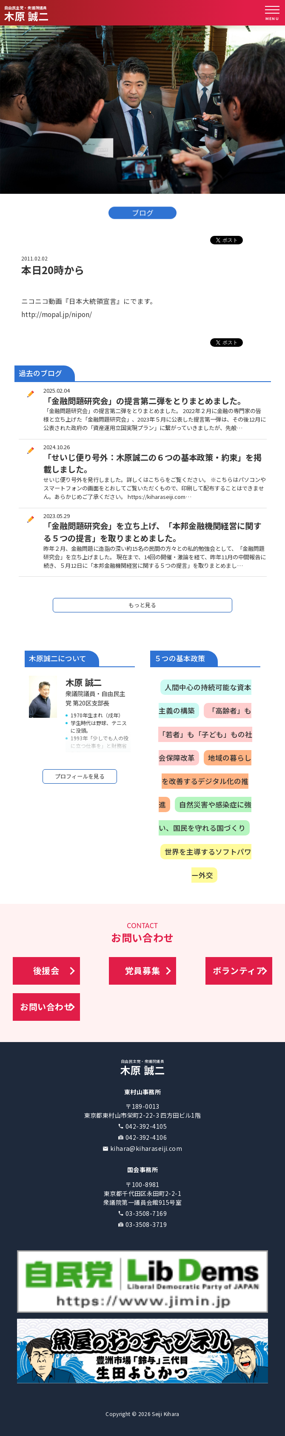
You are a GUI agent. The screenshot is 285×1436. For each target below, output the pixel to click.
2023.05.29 (56, 516)
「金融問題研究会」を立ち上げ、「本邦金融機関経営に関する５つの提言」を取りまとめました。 (152, 532)
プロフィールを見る (80, 776)
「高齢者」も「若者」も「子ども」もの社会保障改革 (205, 733)
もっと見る (142, 605)
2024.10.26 (56, 447)
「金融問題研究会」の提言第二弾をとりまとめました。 (144, 401)
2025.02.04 (56, 390)
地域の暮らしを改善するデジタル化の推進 (205, 781)
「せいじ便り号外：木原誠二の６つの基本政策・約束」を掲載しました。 (152, 463)
